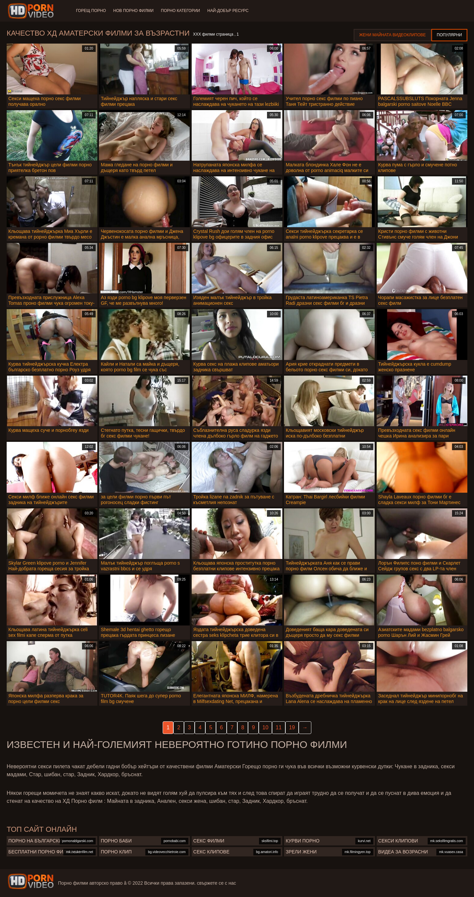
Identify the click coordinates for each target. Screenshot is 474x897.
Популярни (449, 35)
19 (292, 727)
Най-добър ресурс (230, 10)
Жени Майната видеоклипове (392, 35)
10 (265, 727)
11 (279, 727)
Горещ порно (91, 10)
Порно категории (181, 10)
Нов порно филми (134, 10)
